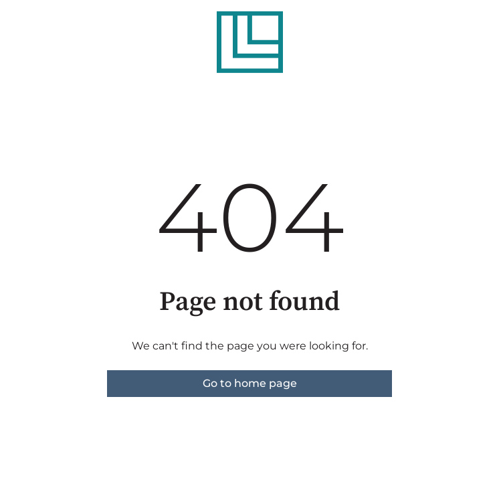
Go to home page (250, 383)
